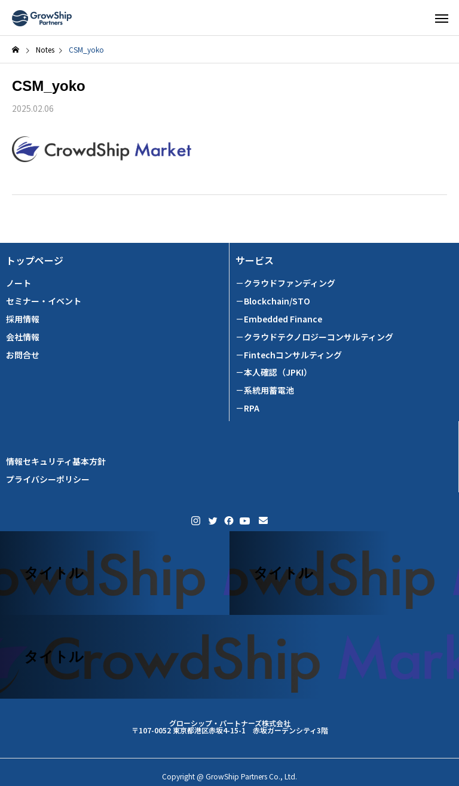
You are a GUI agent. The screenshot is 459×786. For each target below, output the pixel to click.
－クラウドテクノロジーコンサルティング (314, 337)
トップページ (34, 260)
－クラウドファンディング (285, 283)
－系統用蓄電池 (264, 390)
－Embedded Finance (278, 319)
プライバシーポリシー (48, 479)
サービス (254, 260)
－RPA (247, 408)
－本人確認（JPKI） (273, 372)
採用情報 (22, 319)
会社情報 (22, 337)
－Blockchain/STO (272, 301)
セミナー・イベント (43, 301)
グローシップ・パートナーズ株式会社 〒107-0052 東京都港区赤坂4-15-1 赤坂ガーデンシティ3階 (229, 726)
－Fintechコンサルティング (288, 355)
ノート (18, 283)
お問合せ (22, 355)
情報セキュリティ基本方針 (56, 461)
